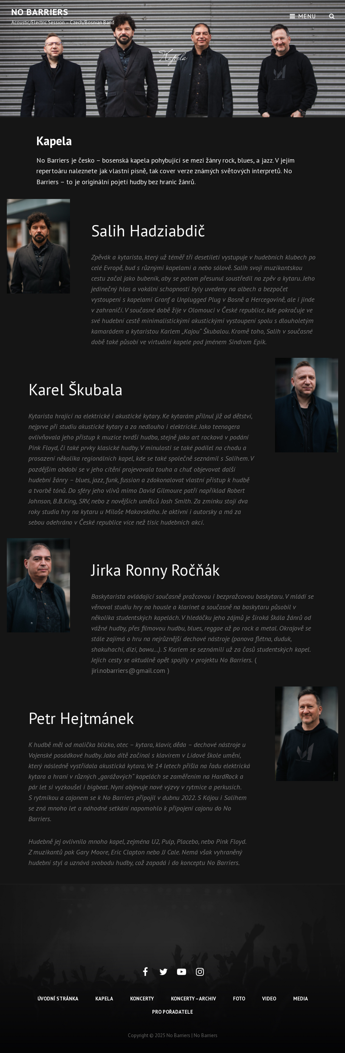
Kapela (104, 999)
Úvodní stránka (57, 999)
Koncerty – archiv (193, 999)
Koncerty (142, 999)
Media (300, 999)
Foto (239, 999)
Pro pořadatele (172, 1012)
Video (269, 999)
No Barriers (206, 1035)
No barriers (39, 12)
